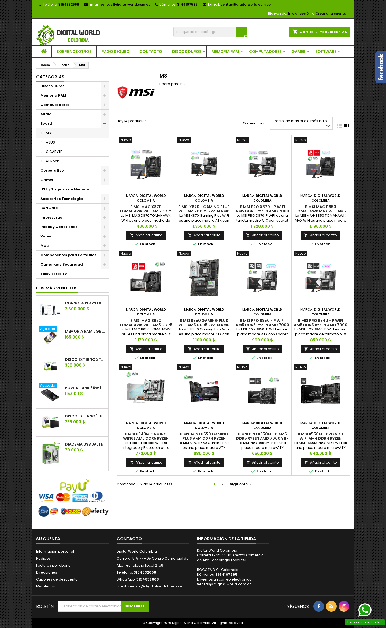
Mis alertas (45, 586)
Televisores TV (53, 273)
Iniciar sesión (299, 13)
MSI (49, 132)
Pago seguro (116, 51)
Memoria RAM (225, 51)
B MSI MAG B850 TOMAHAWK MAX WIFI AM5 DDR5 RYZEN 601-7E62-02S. (320, 211)
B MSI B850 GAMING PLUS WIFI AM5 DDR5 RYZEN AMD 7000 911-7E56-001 (204, 325)
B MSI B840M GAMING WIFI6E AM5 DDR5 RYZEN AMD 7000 (146, 438)
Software (325, 51)
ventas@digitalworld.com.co (125, 4)
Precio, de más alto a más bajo (302, 123)
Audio (45, 114)
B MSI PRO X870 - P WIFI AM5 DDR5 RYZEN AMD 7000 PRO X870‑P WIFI (262, 211)
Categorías (50, 77)
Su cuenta (48, 539)
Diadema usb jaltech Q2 (85, 444)
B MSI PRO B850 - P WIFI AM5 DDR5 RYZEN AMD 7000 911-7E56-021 (262, 325)
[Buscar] (210, 32)
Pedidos (43, 558)
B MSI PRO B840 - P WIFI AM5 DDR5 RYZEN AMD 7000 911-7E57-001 (320, 325)
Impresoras (51, 217)
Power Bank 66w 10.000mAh (85, 388)
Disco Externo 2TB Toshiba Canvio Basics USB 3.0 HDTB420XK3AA (85, 359)
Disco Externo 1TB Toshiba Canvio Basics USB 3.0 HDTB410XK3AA (85, 416)
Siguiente (241, 484)
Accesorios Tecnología (61, 198)
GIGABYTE (54, 151)
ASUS (50, 142)
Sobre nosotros (74, 51)
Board (46, 123)
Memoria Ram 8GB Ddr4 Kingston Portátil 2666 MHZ (85, 331)
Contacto (151, 51)
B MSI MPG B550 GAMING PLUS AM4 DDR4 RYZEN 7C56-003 (204, 438)
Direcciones (46, 572)
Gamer (298, 51)
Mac (44, 245)
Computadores (265, 51)
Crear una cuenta (331, 13)
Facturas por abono (53, 565)
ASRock (52, 161)
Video (45, 236)
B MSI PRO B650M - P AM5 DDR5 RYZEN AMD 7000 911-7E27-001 (262, 438)
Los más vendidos (57, 288)
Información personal (55, 551)
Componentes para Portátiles (68, 255)
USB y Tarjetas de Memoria (65, 189)
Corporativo (52, 170)
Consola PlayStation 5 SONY (85, 303)
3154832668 (68, 4)
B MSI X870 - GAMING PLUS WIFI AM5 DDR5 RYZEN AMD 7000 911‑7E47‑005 (204, 211)
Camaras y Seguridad (61, 264)
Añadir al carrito (146, 235)
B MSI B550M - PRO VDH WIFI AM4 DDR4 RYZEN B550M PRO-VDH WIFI (320, 438)
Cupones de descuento (57, 579)
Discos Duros (187, 51)
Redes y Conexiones (58, 226)
